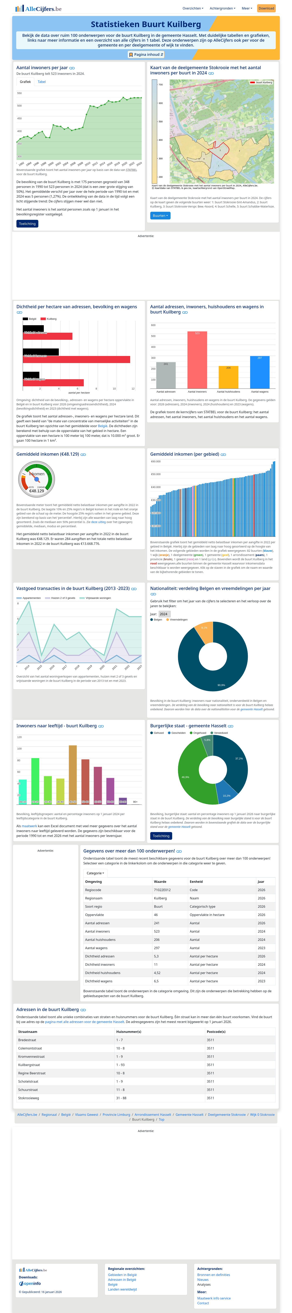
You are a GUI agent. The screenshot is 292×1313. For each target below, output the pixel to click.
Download (266, 8)
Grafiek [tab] (25, 81)
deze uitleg (98, 522)
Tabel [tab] (42, 81)
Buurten (159, 215)
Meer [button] (246, 8)
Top (161, 1119)
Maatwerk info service (214, 1298)
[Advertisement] (146, 269)
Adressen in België (122, 1279)
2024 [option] (163, 614)
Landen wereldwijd (122, 1289)
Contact (203, 1303)
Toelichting (27, 223)
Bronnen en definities (213, 1275)
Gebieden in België (122, 1275)
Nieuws (202, 1279)
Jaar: (153, 614)
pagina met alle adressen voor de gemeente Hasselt (84, 1022)
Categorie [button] (94, 873)
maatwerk (29, 826)
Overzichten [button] (192, 8)
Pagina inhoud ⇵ (146, 54)
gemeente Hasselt (251, 709)
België (102, 426)
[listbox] (164, 614)
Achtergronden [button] (221, 8)
